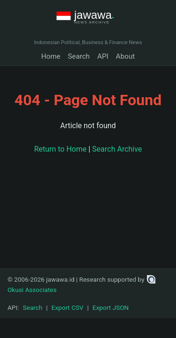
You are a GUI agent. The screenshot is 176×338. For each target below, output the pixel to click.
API (102, 56)
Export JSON (110, 307)
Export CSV (68, 307)
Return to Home (60, 149)
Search (79, 56)
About (125, 56)
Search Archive (117, 149)
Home (51, 56)
